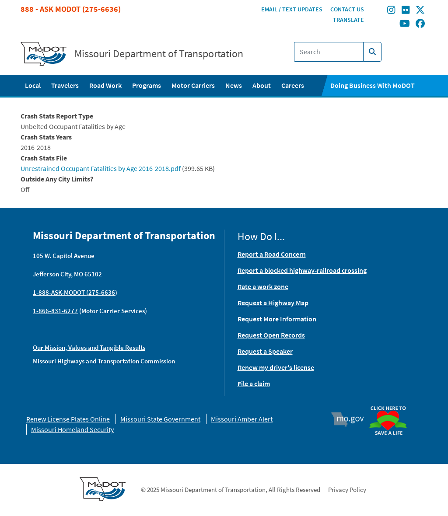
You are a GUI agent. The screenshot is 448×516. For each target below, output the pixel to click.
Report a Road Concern (272, 254)
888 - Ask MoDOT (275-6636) (71, 9)
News (233, 85)
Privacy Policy (347, 489)
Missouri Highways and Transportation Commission (104, 361)
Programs (146, 85)
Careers (292, 85)
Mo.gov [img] (351, 419)
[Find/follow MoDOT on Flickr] (406, 11)
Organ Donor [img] (391, 406)
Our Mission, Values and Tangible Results (89, 347)
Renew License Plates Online (68, 419)
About (261, 85)
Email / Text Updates (291, 9)
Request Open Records (271, 335)
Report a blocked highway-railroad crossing (302, 270)
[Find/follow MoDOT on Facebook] (420, 24)
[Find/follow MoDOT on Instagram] (391, 11)
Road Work (105, 85)
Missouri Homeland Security (72, 429)
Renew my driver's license (276, 367)
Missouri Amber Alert (242, 419)
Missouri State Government (160, 419)
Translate (348, 20)
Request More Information (277, 318)
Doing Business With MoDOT (372, 85)
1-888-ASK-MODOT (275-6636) (75, 292)
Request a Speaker (265, 351)
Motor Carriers (193, 85)
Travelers (65, 85)
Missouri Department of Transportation (158, 53)
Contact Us (347, 9)
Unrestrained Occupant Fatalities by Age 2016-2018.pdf (101, 168)
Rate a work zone (263, 286)
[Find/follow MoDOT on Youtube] (404, 24)
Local (33, 85)
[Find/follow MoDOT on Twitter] (420, 11)
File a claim (254, 383)
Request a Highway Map (273, 302)
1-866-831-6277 (55, 311)
